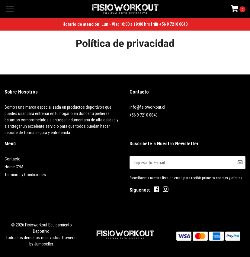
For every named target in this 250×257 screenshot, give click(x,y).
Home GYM (14, 166)
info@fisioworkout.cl (147, 107)
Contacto (13, 159)
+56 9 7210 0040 (144, 115)
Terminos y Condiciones (25, 174)
